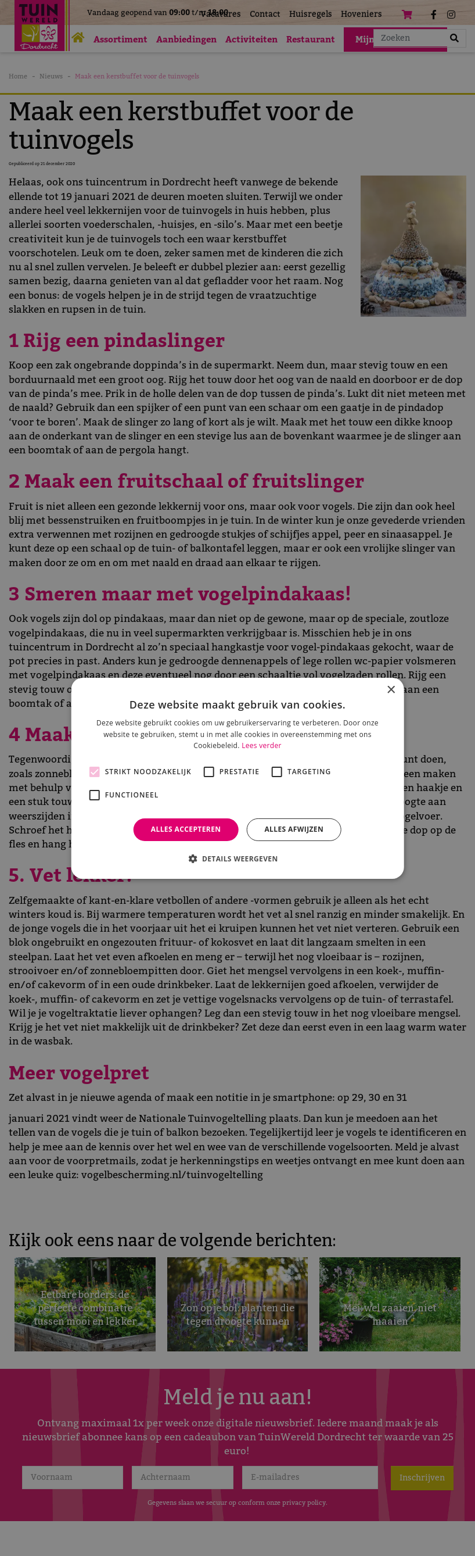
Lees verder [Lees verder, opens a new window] (262, 745)
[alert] (237, 778)
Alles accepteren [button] (186, 829)
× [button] (390, 689)
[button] (237, 858)
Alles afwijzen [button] (293, 829)
